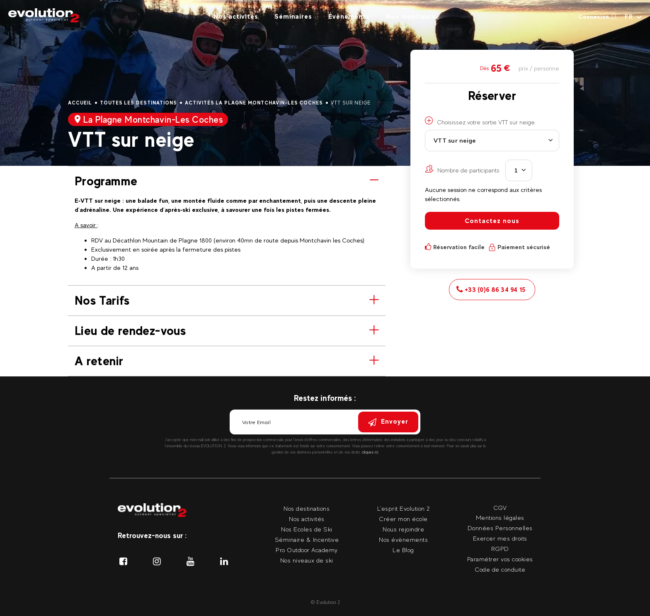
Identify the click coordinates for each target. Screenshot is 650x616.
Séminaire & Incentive (307, 539)
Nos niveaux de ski (306, 560)
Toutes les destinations (138, 103)
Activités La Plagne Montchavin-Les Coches (254, 103)
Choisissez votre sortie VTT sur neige (480, 121)
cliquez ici (370, 452)
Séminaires (293, 16)
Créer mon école (403, 518)
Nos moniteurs (410, 16)
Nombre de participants (462, 169)
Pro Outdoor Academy (307, 549)
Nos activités (235, 16)
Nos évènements (403, 539)
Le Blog (403, 549)
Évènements (348, 16)
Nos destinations (307, 508)
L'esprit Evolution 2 (403, 508)
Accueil (80, 103)
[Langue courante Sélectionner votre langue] (633, 16)
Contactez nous (492, 221)
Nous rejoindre (403, 529)
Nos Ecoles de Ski (306, 529)
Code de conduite (500, 569)
